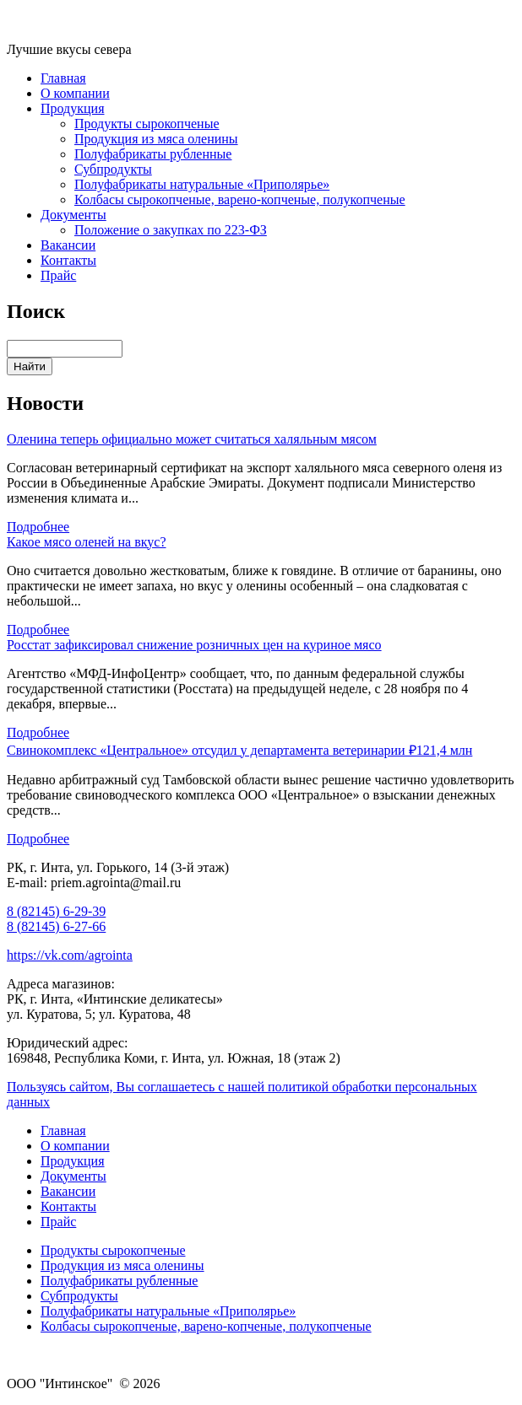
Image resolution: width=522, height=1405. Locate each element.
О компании (75, 93)
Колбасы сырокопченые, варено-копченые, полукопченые (239, 199)
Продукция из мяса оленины (156, 139)
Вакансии (68, 245)
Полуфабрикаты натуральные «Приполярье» (201, 184)
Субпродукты (113, 169)
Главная (63, 78)
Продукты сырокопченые (146, 123)
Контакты (68, 260)
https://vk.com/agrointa (70, 955)
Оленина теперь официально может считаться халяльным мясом (192, 439)
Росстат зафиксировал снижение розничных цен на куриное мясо (194, 645)
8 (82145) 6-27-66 (56, 926)
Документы (73, 214)
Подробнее (38, 526)
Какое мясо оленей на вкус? (86, 542)
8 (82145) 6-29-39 (56, 911)
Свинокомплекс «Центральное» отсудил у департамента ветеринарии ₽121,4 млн (239, 750)
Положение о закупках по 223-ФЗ (170, 230)
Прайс (58, 275)
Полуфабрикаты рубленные (152, 154)
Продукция (73, 108)
